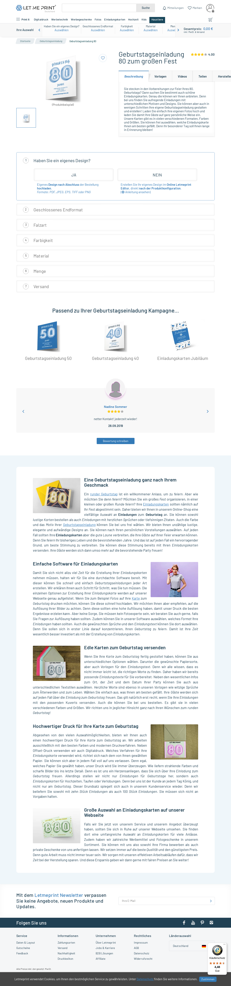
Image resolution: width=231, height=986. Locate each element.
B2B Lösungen (104, 953)
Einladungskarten (156, 504)
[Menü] (224, 945)
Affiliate (100, 958)
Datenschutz (141, 953)
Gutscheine (23, 948)
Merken (197, 8)
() (136, 192)
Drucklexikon (65, 958)
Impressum (141, 942)
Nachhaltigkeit (66, 953)
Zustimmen (207, 979)
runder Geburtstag (104, 494)
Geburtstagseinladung (79, 524)
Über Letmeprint (106, 942)
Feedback (22, 953)
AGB (136, 948)
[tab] (134, 76)
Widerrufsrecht (143, 958)
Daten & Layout (25, 942)
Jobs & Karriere (105, 948)
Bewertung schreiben (115, 441)
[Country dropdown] (192, 946)
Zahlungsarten (66, 942)
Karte (136, 598)
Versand (63, 948)
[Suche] (99, 8)
